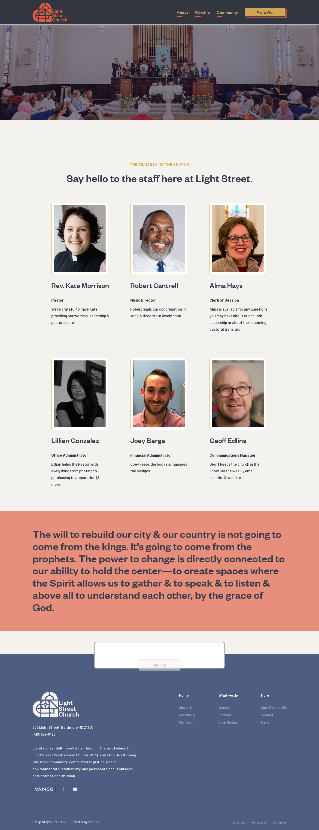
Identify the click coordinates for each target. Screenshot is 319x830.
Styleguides (259, 822)
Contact (267, 715)
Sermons (225, 715)
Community (187, 715)
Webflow (94, 822)
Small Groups (228, 722)
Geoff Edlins (57, 822)
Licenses (239, 822)
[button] (182, 12)
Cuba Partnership (274, 707)
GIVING (159, 671)
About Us (185, 707)
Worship (224, 707)
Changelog (280, 822)
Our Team (186, 722)
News (265, 722)
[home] (50, 12)
